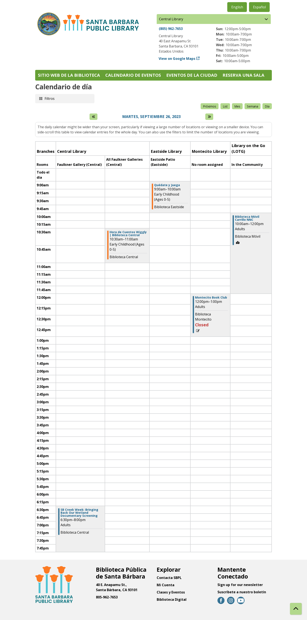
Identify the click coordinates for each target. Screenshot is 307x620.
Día (267, 106)
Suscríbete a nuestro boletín (241, 592)
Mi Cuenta (165, 585)
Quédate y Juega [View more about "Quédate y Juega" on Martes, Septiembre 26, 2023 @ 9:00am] (167, 185)
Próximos (209, 106)
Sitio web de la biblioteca (69, 75)
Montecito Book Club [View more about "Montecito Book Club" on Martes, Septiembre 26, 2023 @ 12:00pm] (211, 297)
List (225, 106)
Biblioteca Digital (172, 599)
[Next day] (209, 116)
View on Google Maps (177, 58)
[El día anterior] (93, 116)
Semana (252, 106)
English (237, 7)
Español (259, 7)
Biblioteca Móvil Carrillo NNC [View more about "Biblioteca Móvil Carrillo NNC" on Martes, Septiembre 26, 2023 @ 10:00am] (247, 218)
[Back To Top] (296, 609)
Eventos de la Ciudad (191, 75)
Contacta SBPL (169, 577)
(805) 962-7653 (171, 28)
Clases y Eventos (171, 592)
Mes (237, 106)
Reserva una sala (243, 75)
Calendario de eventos (133, 75)
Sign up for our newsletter (240, 584)
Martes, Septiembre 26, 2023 (151, 116)
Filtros (49, 98)
